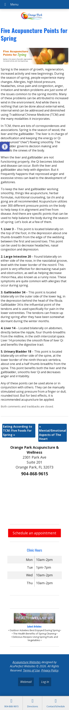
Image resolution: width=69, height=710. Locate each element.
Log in (45, 682)
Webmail (26, 682)
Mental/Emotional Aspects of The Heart (52, 432)
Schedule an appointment (34, 532)
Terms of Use (31, 670)
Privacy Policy (49, 670)
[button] (5, 146)
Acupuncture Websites (27, 662)
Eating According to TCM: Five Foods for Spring (17, 430)
